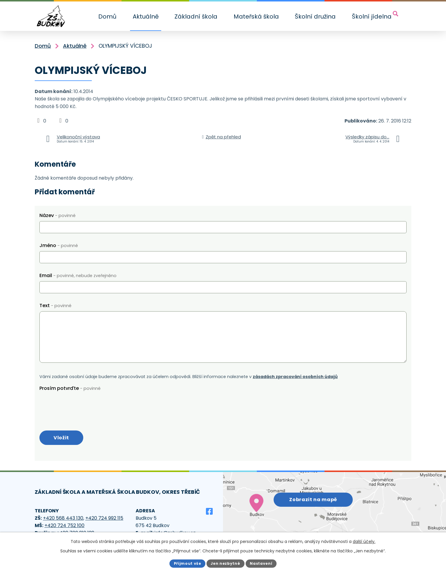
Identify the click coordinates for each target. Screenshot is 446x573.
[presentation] (84, 405)
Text (55, 305)
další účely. (364, 541)
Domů (107, 16)
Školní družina (315, 16)
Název (57, 215)
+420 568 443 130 (63, 519)
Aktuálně (146, 16)
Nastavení (263, 563)
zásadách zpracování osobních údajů (295, 377)
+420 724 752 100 (64, 526)
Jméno (58, 245)
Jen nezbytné (225, 563)
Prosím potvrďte (70, 388)
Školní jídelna (372, 16)
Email (78, 275)
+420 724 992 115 (104, 519)
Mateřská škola (256, 16)
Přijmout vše (185, 563)
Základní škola (195, 16)
